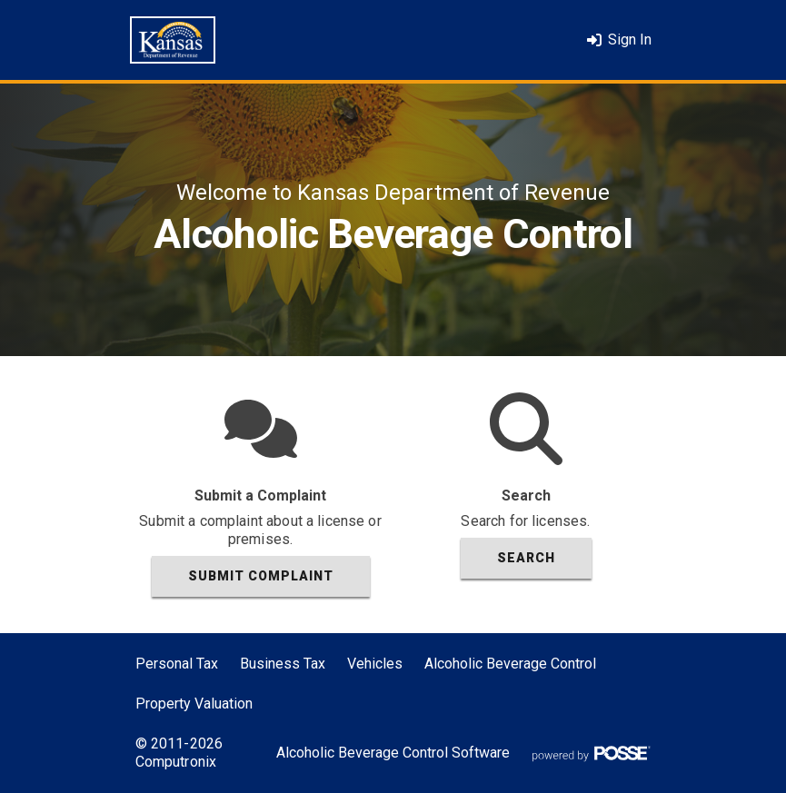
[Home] (172, 40)
